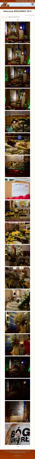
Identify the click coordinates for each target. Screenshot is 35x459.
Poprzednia (6, 19)
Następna (29, 19)
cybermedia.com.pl (17, 456)
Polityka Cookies (17, 453)
